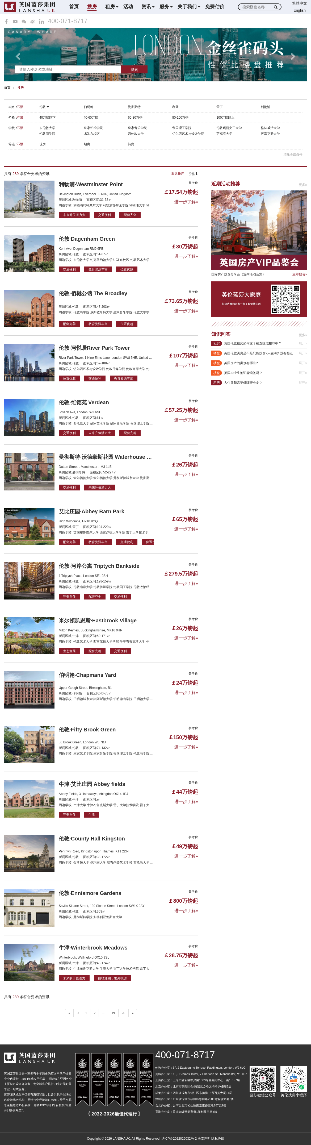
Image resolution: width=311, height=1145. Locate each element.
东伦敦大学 (47, 128)
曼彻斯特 (134, 107)
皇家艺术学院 (93, 128)
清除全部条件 (292, 154)
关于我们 (187, 6)
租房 (110, 6)
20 (123, 1013)
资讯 (146, 6)
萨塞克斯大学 (270, 134)
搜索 (134, 70)
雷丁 (219, 107)
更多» (303, 185)
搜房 (92, 6)
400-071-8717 (67, 21)
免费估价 (214, 6)
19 (113, 1013)
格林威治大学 (270, 128)
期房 (87, 144)
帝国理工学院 (181, 128)
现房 (42, 144)
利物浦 (265, 107)
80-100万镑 (180, 117)
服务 (164, 6)
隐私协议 (217, 1138)
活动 (128, 6)
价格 (193, 174)
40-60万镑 (91, 117)
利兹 (175, 107)
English (299, 10)
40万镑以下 (47, 117)
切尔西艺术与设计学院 (188, 134)
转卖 (131, 144)
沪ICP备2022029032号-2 (179, 1138)
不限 (20, 107)
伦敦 (44, 107)
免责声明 (204, 1138)
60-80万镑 (135, 117)
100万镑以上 (225, 117)
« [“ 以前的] (69, 1013)
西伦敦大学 (136, 134)
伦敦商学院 (47, 134)
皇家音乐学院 (137, 128)
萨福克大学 (224, 134)
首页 (74, 6)
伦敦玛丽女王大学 (229, 128)
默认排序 (177, 173)
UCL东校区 (92, 134)
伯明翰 (88, 107)
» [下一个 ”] (133, 1013)
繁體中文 (299, 3)
